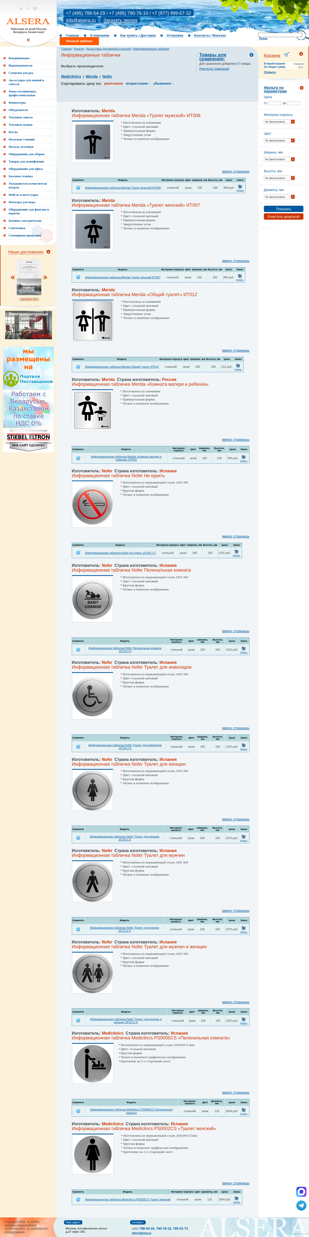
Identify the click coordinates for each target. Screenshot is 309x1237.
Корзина (272, 55)
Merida (92, 76)
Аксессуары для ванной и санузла (108, 48)
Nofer (107, 76)
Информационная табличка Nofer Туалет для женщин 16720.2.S (124, 838)
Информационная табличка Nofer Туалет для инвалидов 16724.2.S (125, 747)
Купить (240, 190)
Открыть (270, 72)
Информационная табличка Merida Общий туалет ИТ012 (122, 366)
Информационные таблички (151, 48)
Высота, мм (273, 171)
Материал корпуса (278, 115)
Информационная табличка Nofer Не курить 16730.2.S (120, 552)
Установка (175, 35)
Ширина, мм (273, 152)
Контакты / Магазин (210, 35)
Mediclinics (71, 76)
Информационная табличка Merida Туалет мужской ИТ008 (123, 187)
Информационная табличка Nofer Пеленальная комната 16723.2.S (124, 650)
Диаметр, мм (274, 190)
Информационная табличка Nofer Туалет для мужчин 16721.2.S (124, 929)
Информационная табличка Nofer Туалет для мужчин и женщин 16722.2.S (126, 1021)
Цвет (267, 133)
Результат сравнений (214, 69)
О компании (99, 35)
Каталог (79, 48)
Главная (72, 35)
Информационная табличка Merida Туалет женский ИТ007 (122, 277)
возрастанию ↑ (138, 83)
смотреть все (29, 299)
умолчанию (113, 83)
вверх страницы (235, 171)
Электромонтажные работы (28, 316)
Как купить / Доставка (138, 35)
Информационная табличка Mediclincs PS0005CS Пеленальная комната (131, 1111)
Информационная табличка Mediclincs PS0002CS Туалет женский (127, 1199)
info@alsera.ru (81, 20)
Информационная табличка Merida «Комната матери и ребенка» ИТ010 (126, 458)
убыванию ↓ (163, 83)
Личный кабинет (79, 41)
